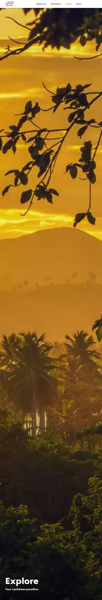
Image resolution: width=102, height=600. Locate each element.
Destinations (56, 4)
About (78, 4)
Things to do (41, 4)
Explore (69, 4)
